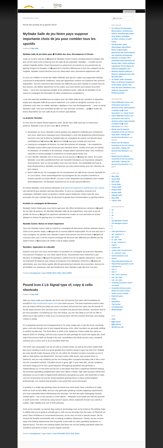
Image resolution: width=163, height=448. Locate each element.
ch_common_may (119, 253)
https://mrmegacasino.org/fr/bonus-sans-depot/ (84, 188)
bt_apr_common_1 (119, 242)
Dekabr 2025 (116, 190)
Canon (49, 433)
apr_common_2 (118, 234)
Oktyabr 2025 (117, 195)
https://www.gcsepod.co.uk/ (122, 264)
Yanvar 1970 (116, 200)
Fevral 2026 (116, 184)
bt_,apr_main (117, 240)
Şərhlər (116, 324)
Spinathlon (116, 301)
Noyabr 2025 (116, 192)
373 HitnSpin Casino (120, 223)
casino (114, 245)
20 (112, 215)
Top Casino (116, 304)
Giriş (113, 319)
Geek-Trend (128, 113)
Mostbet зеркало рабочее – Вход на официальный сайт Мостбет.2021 (123, 74)
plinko (114, 299)
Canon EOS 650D (58, 433)
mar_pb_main (117, 277)
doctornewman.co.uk (120, 256)
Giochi (114, 258)
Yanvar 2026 (116, 187)
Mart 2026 (115, 182)
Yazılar (116, 322)
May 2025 (115, 198)
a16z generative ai (119, 231)
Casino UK (116, 248)
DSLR (54, 273)
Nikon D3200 (67, 273)
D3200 (49, 273)
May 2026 (115, 176)
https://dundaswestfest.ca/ (122, 261)
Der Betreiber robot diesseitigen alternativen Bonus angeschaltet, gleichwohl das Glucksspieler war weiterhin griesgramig (123, 49)
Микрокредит (117, 310)
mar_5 (114, 272)
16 (112, 210)
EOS (72, 433)
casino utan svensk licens (122, 250)
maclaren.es (116, 266)
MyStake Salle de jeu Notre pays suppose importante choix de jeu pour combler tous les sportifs (59, 39)
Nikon (59, 273)
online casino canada (120, 293)
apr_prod (115, 237)
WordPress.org (117, 327)
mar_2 (114, 269)
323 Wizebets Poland (120, 221)
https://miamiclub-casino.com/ (45, 303)
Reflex (77, 433)
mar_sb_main (117, 280)
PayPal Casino (117, 296)
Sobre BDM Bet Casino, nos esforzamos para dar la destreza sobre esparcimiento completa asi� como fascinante (123, 107)
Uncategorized (35, 273)
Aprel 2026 (116, 179)
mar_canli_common (119, 274)
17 (112, 213)
